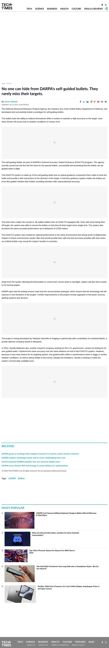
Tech (29, 8)
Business (52, 8)
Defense (9, 83)
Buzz (91, 642)
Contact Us (43, 645)
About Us (31, 645)
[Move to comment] (105, 102)
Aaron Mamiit (10, 101)
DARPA (12, 478)
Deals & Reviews (93, 8)
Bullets (21, 478)
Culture (76, 8)
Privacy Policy (78, 645)
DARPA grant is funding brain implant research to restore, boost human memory (40, 454)
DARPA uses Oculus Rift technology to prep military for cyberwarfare (35, 466)
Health (64, 8)
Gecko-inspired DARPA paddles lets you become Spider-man (31, 462)
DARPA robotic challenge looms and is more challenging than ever (34, 458)
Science (39, 8)
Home (3, 83)
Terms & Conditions (60, 645)
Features (80, 642)
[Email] (102, 102)
